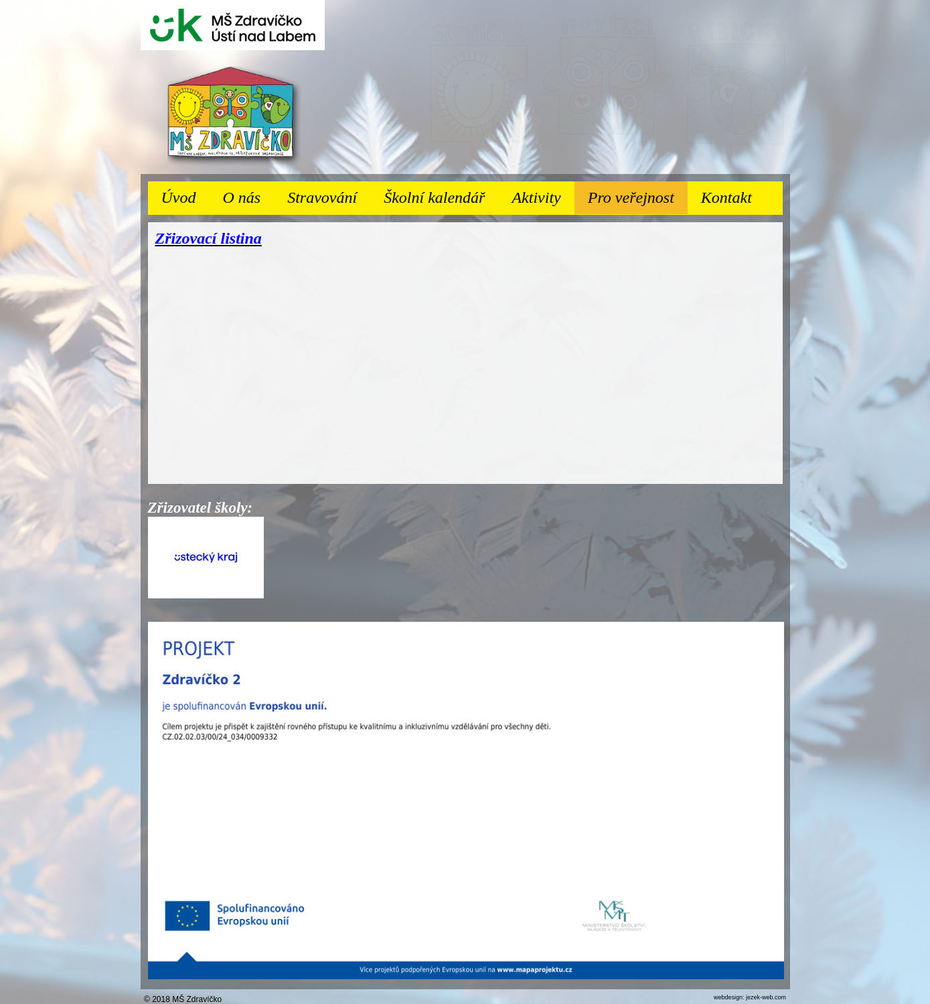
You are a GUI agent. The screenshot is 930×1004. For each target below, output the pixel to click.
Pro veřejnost (638, 193)
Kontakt (726, 197)
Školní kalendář (434, 197)
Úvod (178, 197)
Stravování (328, 193)
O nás (248, 193)
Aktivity (543, 193)
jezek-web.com (766, 997)
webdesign (728, 997)
